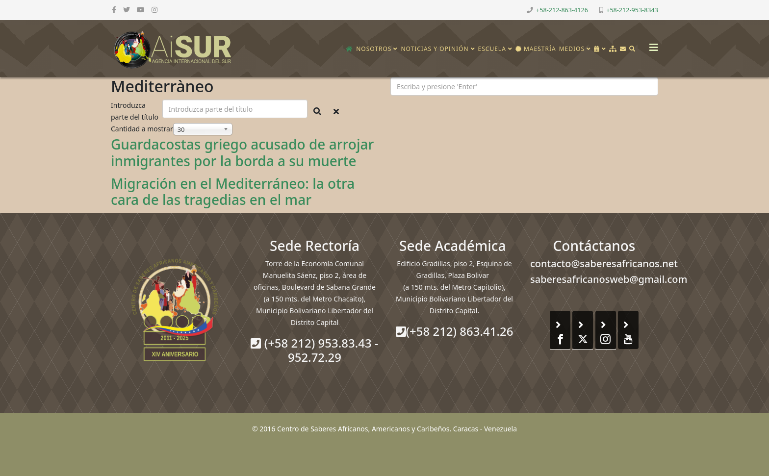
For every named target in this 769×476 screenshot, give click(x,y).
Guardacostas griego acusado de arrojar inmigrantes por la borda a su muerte (242, 152)
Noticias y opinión (434, 49)
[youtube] (141, 9)
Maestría (535, 49)
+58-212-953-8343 (632, 10)
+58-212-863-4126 (562, 10)
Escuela (492, 49)
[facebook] (114, 9)
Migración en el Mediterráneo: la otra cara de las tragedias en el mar (233, 191)
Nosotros (373, 49)
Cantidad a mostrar (142, 128)
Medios (572, 49)
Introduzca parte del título (135, 111)
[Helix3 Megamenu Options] (651, 44)
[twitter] (126, 9)
